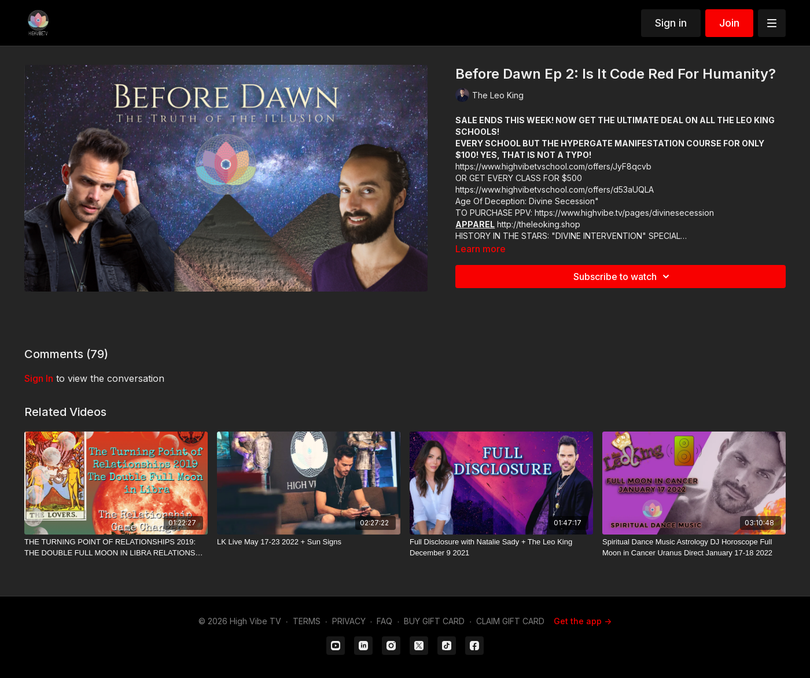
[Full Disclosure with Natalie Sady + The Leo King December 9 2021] (501, 547)
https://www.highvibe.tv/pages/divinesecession (624, 213)
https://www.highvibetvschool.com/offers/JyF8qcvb (553, 166)
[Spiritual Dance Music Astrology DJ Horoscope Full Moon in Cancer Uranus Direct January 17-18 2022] (694, 547)
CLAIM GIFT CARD (510, 621)
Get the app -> (583, 621)
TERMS (307, 621)
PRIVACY (349, 621)
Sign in (671, 23)
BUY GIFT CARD (434, 621)
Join (729, 23)
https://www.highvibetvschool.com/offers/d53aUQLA (554, 189)
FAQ (384, 621)
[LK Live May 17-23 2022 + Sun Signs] (308, 542)
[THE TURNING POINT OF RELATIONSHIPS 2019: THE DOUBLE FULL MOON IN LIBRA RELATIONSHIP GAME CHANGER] (116, 547)
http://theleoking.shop (538, 224)
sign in (38, 378)
